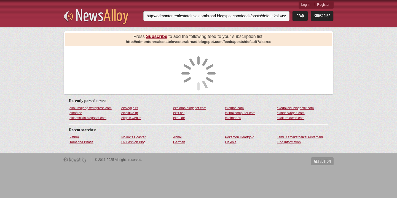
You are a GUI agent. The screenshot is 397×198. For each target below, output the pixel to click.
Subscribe (156, 36)
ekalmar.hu (233, 118)
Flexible (230, 142)
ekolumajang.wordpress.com (90, 108)
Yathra (74, 137)
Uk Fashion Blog (133, 142)
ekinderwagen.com (291, 113)
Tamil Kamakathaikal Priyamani (300, 137)
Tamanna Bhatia (81, 142)
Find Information (289, 142)
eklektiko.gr (129, 113)
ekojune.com (234, 108)
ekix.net (178, 113)
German (179, 142)
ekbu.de (179, 118)
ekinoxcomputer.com (240, 113)
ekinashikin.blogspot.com (87, 118)
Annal (177, 137)
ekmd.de (75, 113)
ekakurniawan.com (290, 118)
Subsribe (322, 16)
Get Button (322, 161)
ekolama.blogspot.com (189, 108)
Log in (305, 5)
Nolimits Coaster (133, 137)
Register (323, 5)
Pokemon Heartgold (239, 137)
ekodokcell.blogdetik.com (295, 108)
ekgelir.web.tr (131, 118)
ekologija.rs (129, 108)
